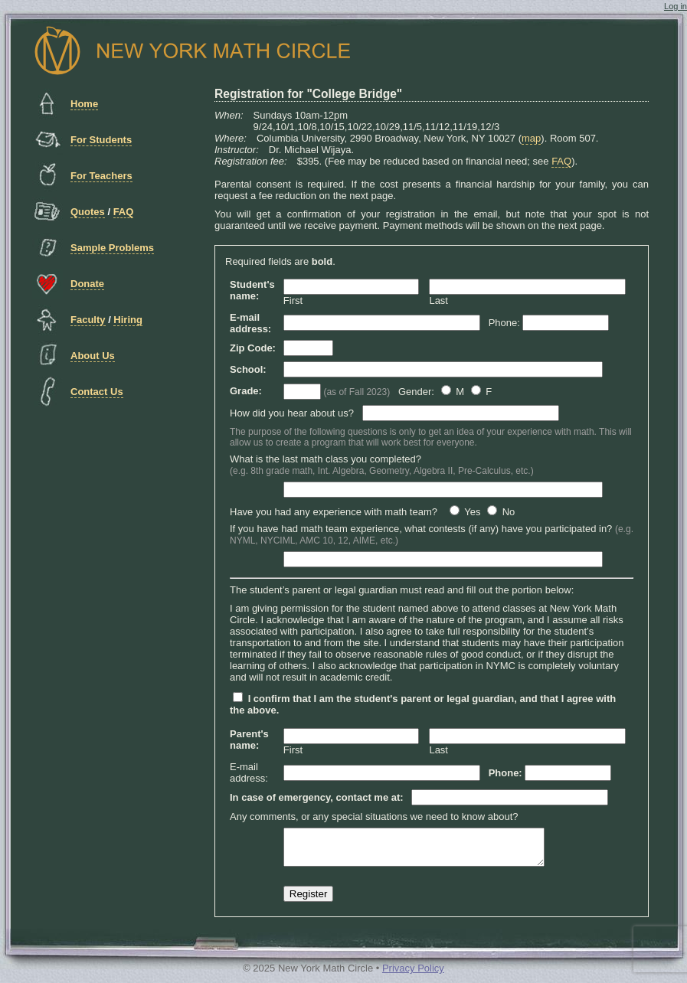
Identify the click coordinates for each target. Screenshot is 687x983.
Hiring (127, 319)
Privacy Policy (413, 975)
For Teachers (101, 175)
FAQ (123, 211)
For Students (101, 139)
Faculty (88, 319)
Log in (675, 6)
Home (84, 103)
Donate (87, 283)
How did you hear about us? (292, 413)
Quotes (87, 211)
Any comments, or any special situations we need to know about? (374, 816)
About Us (92, 355)
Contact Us (96, 391)
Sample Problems (112, 247)
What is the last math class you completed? (382, 464)
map (531, 138)
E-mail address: (249, 772)
